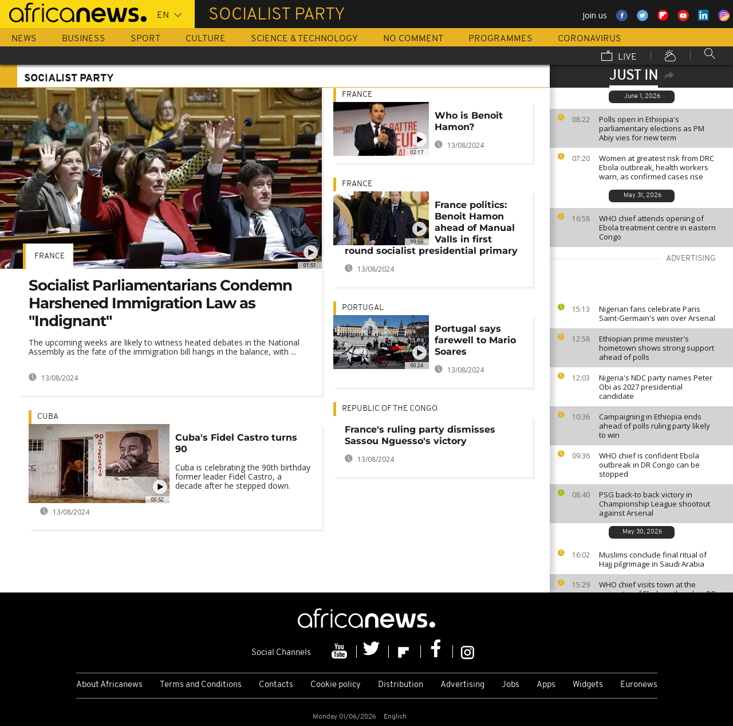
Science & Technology (304, 39)
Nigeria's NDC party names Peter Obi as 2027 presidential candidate (655, 387)
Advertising (462, 685)
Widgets (588, 685)
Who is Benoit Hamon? (469, 121)
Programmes (500, 39)
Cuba (47, 417)
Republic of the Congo (390, 409)
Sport (145, 39)
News (24, 39)
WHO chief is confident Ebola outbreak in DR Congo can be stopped (649, 464)
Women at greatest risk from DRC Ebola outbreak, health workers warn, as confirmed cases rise (656, 167)
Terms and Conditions (201, 685)
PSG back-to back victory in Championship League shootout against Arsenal (654, 503)
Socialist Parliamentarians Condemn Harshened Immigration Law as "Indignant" (160, 303)
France (49, 256)
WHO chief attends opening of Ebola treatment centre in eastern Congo (657, 227)
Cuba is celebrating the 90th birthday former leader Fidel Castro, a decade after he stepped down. (242, 476)
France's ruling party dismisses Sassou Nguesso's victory (420, 435)
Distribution (400, 685)
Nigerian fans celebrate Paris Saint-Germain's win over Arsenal (657, 313)
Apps (546, 685)
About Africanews (109, 685)
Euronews (638, 685)
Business (83, 39)
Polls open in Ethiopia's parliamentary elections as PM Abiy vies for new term (651, 128)
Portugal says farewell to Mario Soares (475, 340)
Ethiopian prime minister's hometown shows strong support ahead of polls (656, 348)
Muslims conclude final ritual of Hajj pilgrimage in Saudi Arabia (653, 559)
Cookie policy (335, 685)
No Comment (413, 39)
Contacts (276, 685)
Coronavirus (589, 39)
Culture (206, 39)
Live (619, 57)
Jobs (510, 685)
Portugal (363, 308)
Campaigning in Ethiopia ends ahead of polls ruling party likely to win (654, 425)
